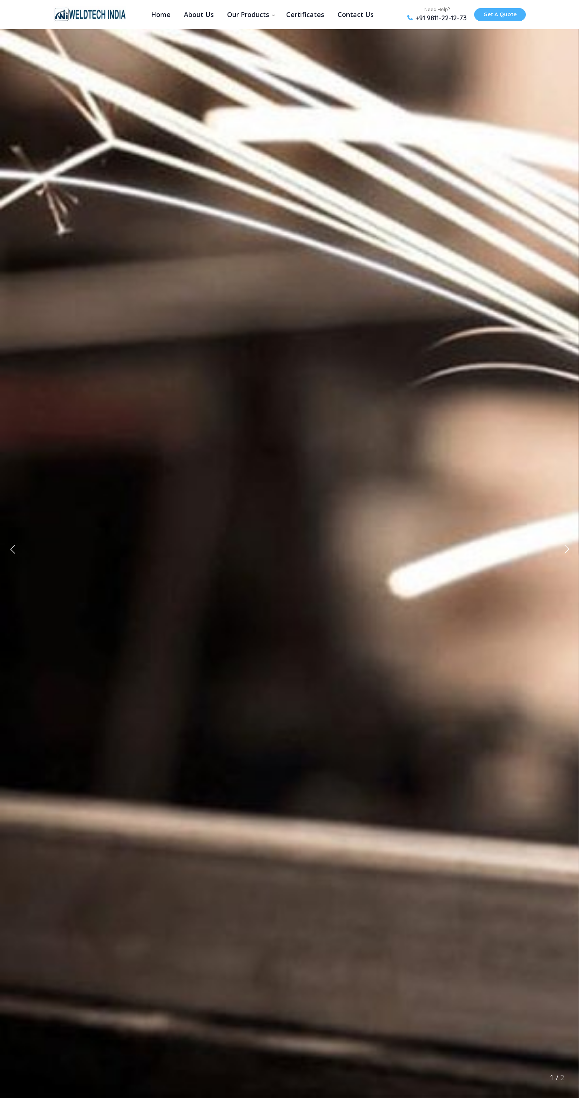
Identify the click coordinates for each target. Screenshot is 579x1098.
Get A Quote (500, 14)
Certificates (305, 14)
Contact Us (356, 14)
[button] (567, 549)
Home (161, 14)
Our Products (248, 14)
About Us (199, 14)
